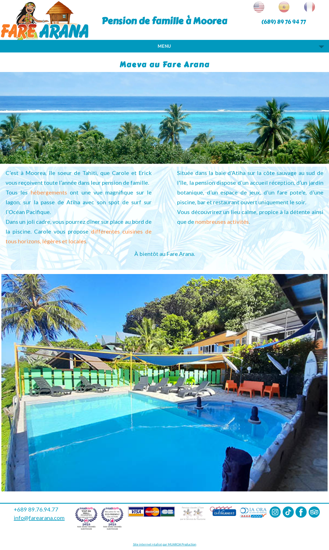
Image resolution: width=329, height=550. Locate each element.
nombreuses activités (222, 221)
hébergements (49, 192)
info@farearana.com (39, 517)
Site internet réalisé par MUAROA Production (164, 544)
